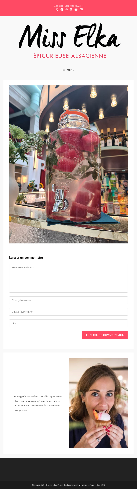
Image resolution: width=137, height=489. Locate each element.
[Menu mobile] (68, 70)
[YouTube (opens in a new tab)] (76, 10)
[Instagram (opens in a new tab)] (71, 10)
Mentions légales (86, 485)
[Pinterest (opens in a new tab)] (66, 10)
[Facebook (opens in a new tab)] (61, 10)
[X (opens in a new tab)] (56, 10)
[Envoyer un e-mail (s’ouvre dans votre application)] (81, 10)
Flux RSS (100, 485)
